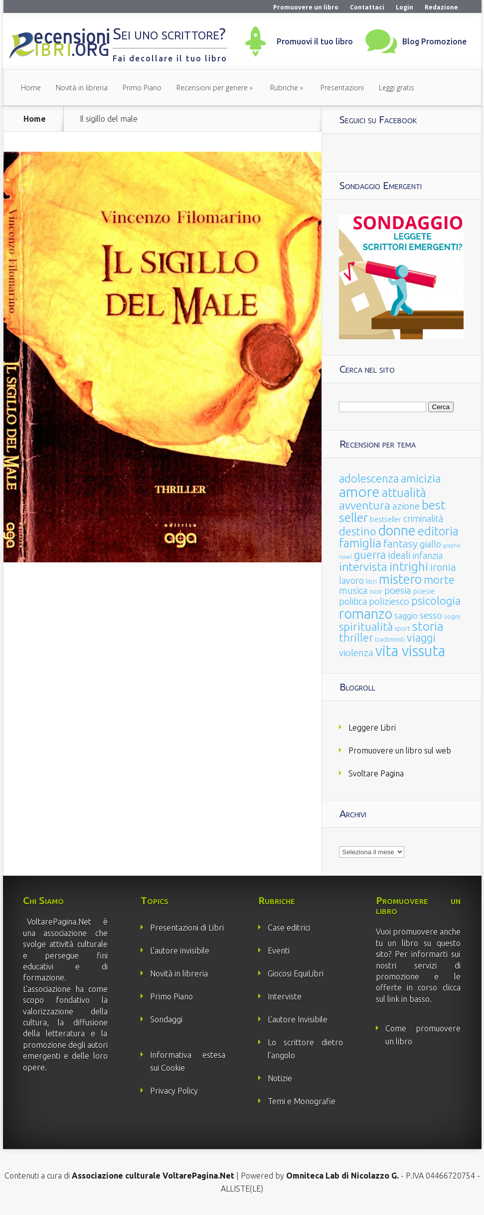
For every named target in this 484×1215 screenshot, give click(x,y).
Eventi (279, 950)
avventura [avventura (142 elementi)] (364, 505)
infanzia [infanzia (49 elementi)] (428, 555)
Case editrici (289, 927)
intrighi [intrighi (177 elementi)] (408, 566)
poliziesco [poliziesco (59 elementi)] (389, 601)
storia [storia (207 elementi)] (428, 626)
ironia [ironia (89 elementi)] (443, 567)
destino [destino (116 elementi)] (357, 531)
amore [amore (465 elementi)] (359, 491)
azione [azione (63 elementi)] (406, 505)
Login (404, 7)
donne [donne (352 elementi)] (397, 530)
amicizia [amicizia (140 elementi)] (421, 478)
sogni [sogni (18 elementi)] (452, 616)
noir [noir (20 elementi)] (376, 591)
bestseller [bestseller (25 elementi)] (385, 519)
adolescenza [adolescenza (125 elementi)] (369, 478)
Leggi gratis (396, 87)
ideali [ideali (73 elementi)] (399, 555)
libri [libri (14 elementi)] (371, 581)
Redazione (441, 7)
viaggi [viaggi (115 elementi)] (421, 638)
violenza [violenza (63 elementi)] (356, 652)
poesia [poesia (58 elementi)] (397, 590)
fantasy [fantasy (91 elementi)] (400, 543)
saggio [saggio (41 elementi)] (406, 615)
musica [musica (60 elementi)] (353, 590)
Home (31, 87)
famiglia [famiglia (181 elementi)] (360, 543)
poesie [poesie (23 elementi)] (424, 591)
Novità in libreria (82, 87)
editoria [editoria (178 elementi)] (438, 531)
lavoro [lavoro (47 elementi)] (351, 580)
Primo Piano (142, 87)
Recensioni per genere (212, 87)
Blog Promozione (434, 41)
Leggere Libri (372, 727)
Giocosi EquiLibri (295, 973)
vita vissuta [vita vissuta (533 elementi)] (410, 651)
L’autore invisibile (179, 950)
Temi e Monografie (301, 1101)
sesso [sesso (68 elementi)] (431, 615)
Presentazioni (342, 87)
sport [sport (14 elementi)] (402, 628)
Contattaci (367, 7)
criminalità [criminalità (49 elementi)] (423, 518)
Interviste (285, 996)
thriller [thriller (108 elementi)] (356, 638)
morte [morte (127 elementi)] (439, 579)
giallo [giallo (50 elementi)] (430, 544)
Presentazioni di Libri (187, 927)
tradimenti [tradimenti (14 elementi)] (390, 639)
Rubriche (284, 87)
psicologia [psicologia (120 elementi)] (436, 600)
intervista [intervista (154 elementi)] (363, 566)
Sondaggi (166, 1019)
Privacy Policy (174, 1090)
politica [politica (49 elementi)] (353, 601)
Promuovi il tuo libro (315, 41)
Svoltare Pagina (376, 773)
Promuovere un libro (305, 7)
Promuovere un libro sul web (399, 750)
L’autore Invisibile (297, 1019)
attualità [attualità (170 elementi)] (404, 492)
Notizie (280, 1078)
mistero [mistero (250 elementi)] (400, 579)
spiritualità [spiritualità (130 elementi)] (366, 626)
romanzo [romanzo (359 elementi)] (365, 613)
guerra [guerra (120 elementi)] (370, 554)
